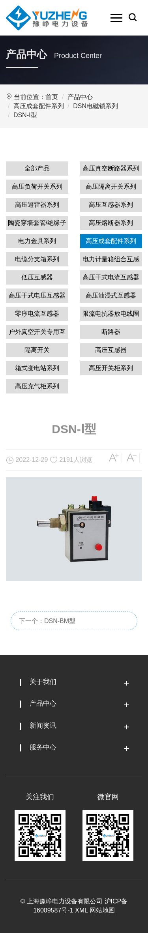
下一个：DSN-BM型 (47, 633)
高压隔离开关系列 (111, 186)
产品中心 (80, 97)
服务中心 (43, 747)
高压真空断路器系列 (110, 168)
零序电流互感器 (37, 313)
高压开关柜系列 (111, 368)
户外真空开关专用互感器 (37, 333)
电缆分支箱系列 (37, 259)
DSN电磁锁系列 (95, 106)
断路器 (110, 331)
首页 (51, 97)
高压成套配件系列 (38, 106)
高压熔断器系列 (111, 222)
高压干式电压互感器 (37, 295)
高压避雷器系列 (37, 204)
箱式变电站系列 (37, 368)
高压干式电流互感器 (110, 277)
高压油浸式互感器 (111, 295)
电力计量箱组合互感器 (110, 261)
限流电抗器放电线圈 (110, 313)
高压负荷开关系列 (37, 186)
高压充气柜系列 (37, 386)
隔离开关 (37, 350)
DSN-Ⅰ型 (25, 115)
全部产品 (37, 168)
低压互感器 (37, 277)
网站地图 (102, 910)
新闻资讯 (43, 725)
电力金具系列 (37, 241)
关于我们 (43, 682)
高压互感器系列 (111, 204)
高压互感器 (111, 350)
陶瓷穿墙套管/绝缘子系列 (37, 224)
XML (81, 910)
